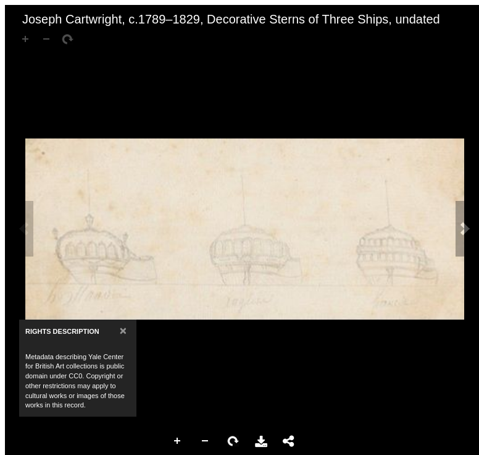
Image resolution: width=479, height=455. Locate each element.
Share (289, 441)
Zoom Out (205, 441)
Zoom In (178, 441)
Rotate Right (233, 441)
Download (261, 441)
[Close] (123, 330)
